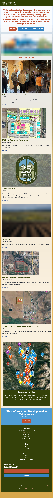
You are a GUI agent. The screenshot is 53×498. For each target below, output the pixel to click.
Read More (6, 105)
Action (26, 451)
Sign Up (27, 421)
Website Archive (26, 460)
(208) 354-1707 (26, 433)
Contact (26, 458)
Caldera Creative (29, 488)
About (26, 446)
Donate (12, 29)
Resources (26, 453)
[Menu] (51, 3)
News (26, 455)
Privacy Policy (44, 485)
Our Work (26, 449)
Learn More (27, 403)
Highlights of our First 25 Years (31, 29)
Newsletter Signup (26, 471)
